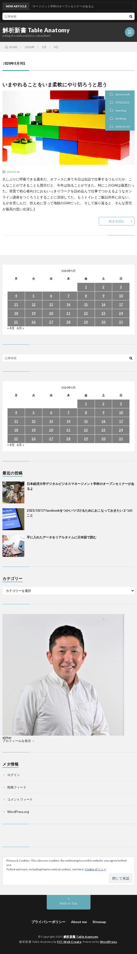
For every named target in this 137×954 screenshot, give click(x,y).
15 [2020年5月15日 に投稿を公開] (86, 304)
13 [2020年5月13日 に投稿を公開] (51, 304)
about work (122, 94)
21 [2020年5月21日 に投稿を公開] (68, 313)
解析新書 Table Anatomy (36, 30)
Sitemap (99, 922)
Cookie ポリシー (95, 869)
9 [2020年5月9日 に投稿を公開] (103, 296)
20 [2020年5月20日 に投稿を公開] (51, 313)
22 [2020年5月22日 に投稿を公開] (86, 313)
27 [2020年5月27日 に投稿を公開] (51, 322)
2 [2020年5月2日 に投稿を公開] (103, 287)
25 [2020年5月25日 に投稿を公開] (16, 322)
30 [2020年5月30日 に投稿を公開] (103, 322)
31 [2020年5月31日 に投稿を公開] (121, 322)
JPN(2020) (122, 102)
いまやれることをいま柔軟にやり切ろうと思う (54, 84)
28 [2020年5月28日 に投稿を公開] (68, 322)
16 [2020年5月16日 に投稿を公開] (103, 304)
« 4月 (11, 328)
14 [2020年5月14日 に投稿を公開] (68, 304)
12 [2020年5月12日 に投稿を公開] (34, 304)
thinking (120, 118)
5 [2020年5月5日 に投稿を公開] (34, 296)
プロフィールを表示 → (18, 741)
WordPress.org (18, 812)
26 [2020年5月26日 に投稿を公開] (34, 322)
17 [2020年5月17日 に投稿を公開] (121, 304)
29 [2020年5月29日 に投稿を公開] (86, 322)
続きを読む (117, 221)
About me (79, 922)
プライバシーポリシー (48, 922)
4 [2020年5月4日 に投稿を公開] (16, 296)
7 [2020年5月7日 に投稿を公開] (68, 296)
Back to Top (68, 903)
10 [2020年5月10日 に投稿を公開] (121, 296)
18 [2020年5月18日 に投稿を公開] (16, 313)
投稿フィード (16, 787)
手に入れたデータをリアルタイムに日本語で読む (61, 537)
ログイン (13, 775)
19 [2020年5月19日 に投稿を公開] (34, 313)
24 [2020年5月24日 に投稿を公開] (121, 313)
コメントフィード (20, 799)
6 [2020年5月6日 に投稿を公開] (51, 296)
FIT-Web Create (69, 942)
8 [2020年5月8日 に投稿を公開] (86, 296)
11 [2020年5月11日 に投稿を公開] (16, 304)
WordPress (108, 942)
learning (120, 110)
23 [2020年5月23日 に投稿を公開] (103, 313)
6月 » (20, 328)
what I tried (122, 126)
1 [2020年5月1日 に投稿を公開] (86, 287)
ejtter (7, 738)
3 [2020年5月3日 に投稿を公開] (121, 287)
